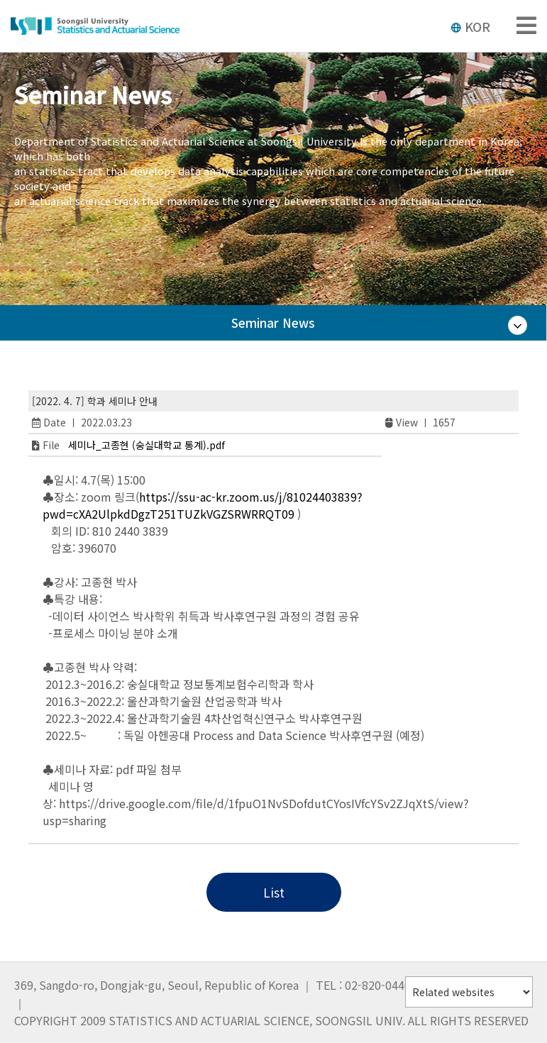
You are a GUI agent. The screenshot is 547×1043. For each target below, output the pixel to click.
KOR (470, 26)
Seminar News (273, 322)
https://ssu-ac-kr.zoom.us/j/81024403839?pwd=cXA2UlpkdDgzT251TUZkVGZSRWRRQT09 (203, 505)
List (273, 892)
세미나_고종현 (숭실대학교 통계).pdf (146, 445)
